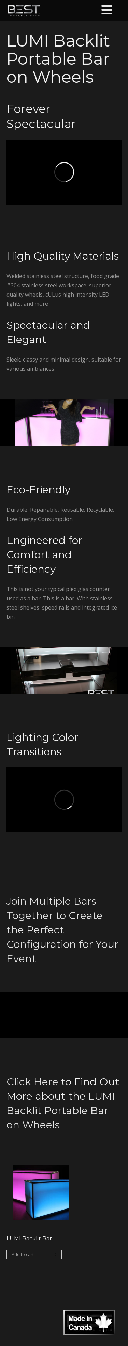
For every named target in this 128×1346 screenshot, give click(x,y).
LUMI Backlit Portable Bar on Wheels (60, 1110)
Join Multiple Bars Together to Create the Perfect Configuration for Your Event (62, 930)
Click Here (32, 1081)
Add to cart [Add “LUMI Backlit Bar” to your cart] (23, 1254)
